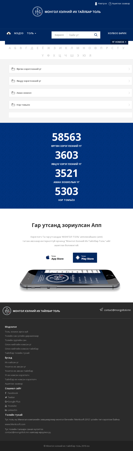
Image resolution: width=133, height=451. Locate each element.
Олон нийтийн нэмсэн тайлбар (22, 348)
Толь (31, 33)
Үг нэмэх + (119, 41)
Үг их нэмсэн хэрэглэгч (17, 375)
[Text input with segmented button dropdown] (83, 35)
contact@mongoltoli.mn (117, 310)
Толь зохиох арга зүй (16, 331)
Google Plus (12, 401)
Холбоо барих (117, 33)
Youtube (11, 405)
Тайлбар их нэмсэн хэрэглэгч (20, 379)
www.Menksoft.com (15, 424)
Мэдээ (18, 33)
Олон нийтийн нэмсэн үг (18, 344)
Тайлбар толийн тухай (17, 352)
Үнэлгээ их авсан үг (15, 366)
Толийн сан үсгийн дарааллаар (22, 335)
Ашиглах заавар (119, 3)
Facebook (11, 393)
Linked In (11, 410)
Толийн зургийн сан (15, 340)
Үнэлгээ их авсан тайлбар (19, 370)
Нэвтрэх (101, 3)
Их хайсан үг (11, 362)
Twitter (10, 397)
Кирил (61, 35)
